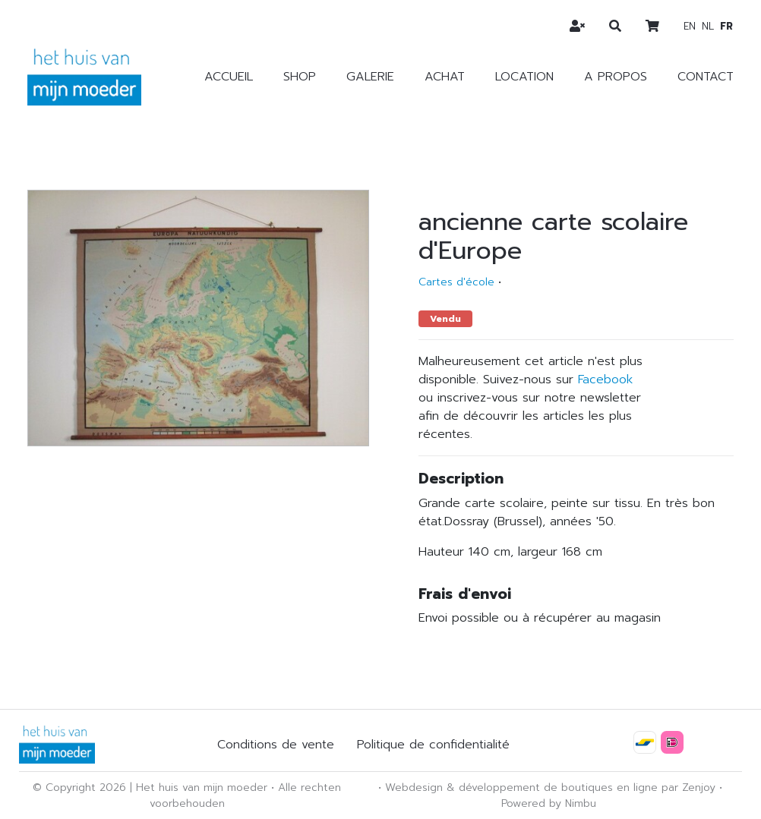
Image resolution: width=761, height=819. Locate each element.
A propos (615, 77)
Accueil (228, 77)
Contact (705, 77)
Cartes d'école (456, 282)
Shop (299, 77)
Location (524, 77)
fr (726, 26)
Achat (445, 77)
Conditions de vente (275, 745)
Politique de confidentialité (433, 745)
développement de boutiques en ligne (558, 787)
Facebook (605, 379)
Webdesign (414, 787)
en (690, 26)
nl (708, 26)
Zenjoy (698, 787)
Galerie (370, 77)
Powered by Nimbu (548, 803)
